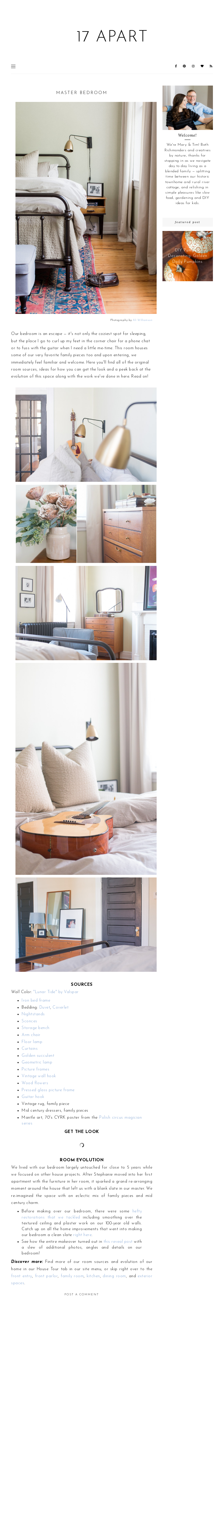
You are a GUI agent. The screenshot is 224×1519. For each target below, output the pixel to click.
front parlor (46, 1276)
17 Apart (112, 37)
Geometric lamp (37, 1062)
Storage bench (36, 1028)
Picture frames (35, 1069)
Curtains (30, 1049)
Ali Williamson (142, 320)
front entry (21, 1276)
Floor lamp (32, 1042)
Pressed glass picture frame (48, 1090)
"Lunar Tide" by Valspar (56, 992)
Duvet (44, 1007)
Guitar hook (33, 1097)
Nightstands (33, 1014)
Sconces (29, 1021)
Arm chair (31, 1035)
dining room (114, 1276)
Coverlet (60, 1007)
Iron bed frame (36, 1000)
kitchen (93, 1276)
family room (72, 1276)
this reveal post (118, 1242)
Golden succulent (38, 1056)
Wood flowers (35, 1083)
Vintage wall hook (39, 1076)
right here (82, 1235)
